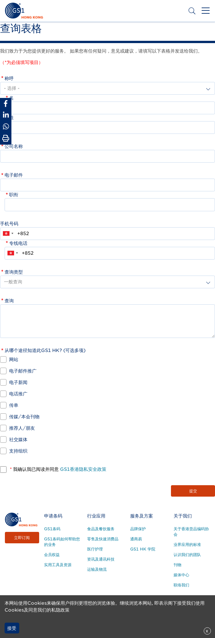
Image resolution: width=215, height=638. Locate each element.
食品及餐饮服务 (101, 528)
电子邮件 (14, 175)
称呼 (9, 78)
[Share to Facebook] (5, 103)
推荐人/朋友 (22, 428)
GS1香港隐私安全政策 (82, 469)
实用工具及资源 (57, 564)
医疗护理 (95, 549)
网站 (13, 359)
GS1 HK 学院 (142, 549)
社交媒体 (18, 439)
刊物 (177, 564)
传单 (13, 405)
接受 (11, 628)
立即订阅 (22, 537)
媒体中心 (181, 574)
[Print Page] (5, 138)
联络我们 (181, 584)
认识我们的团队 (187, 554)
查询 (9, 300)
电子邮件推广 (23, 371)
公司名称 (14, 146)
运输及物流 (97, 569)
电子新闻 (18, 382)
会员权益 (52, 554)
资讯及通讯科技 (101, 559)
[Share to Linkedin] (5, 115)
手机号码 (9, 223)
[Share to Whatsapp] (5, 126)
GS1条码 (52, 528)
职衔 (13, 194)
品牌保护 (138, 528)
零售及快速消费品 (102, 538)
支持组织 (18, 451)
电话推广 (18, 393)
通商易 (136, 538)
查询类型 (14, 272)
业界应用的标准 (187, 544)
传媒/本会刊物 (24, 416)
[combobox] (7, 234)
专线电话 (18, 243)
